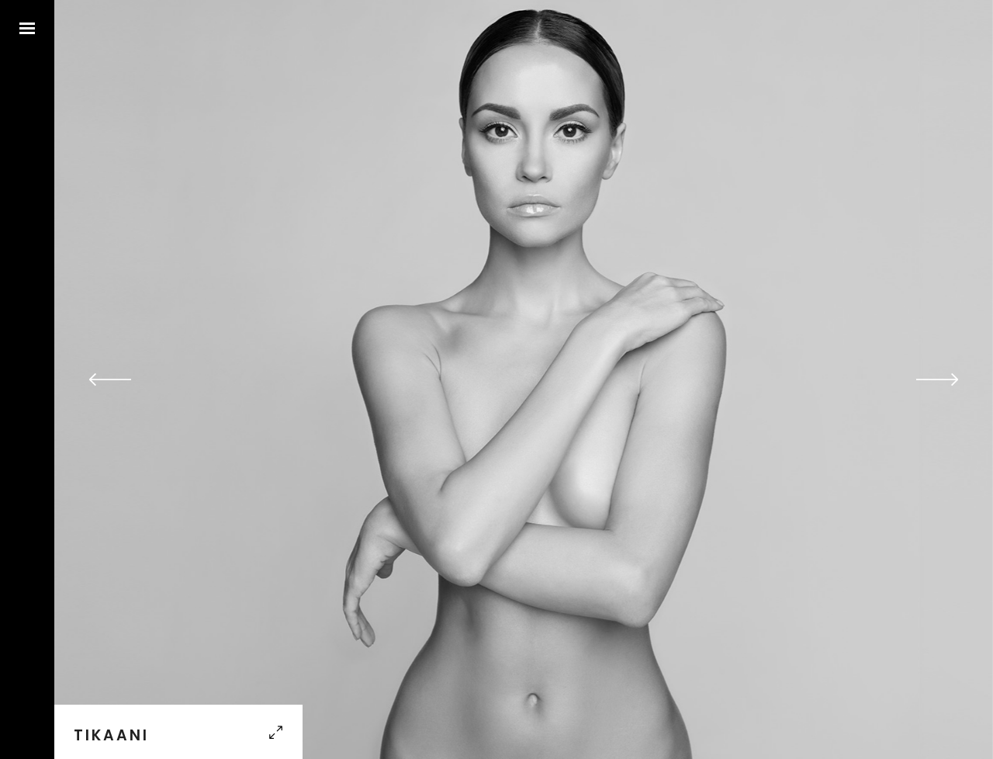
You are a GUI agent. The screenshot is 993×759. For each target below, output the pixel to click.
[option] (523, 379)
